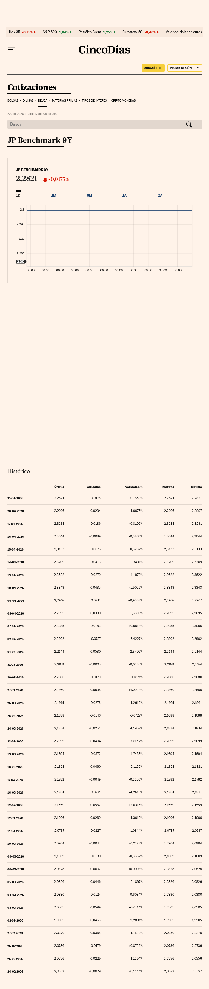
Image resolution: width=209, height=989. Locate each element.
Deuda (43, 100)
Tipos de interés (94, 100)
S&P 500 (50, 32)
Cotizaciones (31, 87)
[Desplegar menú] (11, 49)
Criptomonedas (123, 100)
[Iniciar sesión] (184, 68)
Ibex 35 (14, 32)
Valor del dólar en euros (184, 32)
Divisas (28, 100)
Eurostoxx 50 (132, 32)
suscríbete (153, 68)
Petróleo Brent (90, 32)
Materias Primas (65, 100)
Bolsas (13, 100)
